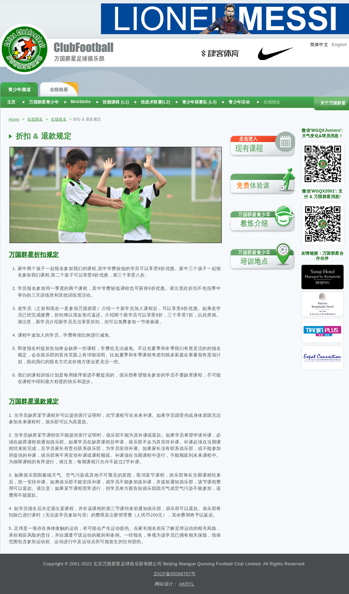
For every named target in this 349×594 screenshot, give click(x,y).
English (339, 44)
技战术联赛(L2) (155, 102)
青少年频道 (19, 89)
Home (14, 119)
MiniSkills (81, 101)
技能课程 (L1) (116, 102)
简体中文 (319, 44)
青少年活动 (239, 102)
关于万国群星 (333, 103)
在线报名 (35, 119)
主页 (11, 102)
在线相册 (59, 89)
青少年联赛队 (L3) (199, 102)
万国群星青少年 (44, 102)
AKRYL (186, 583)
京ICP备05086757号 (175, 573)
